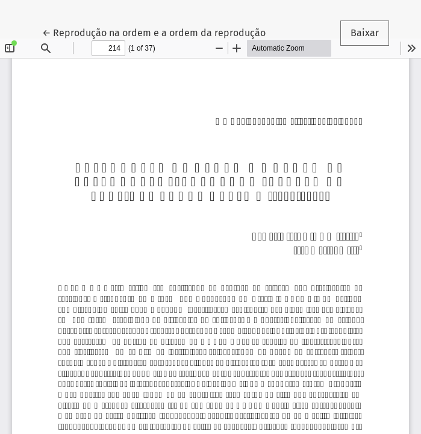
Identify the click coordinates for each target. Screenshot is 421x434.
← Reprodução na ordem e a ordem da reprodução (154, 32)
